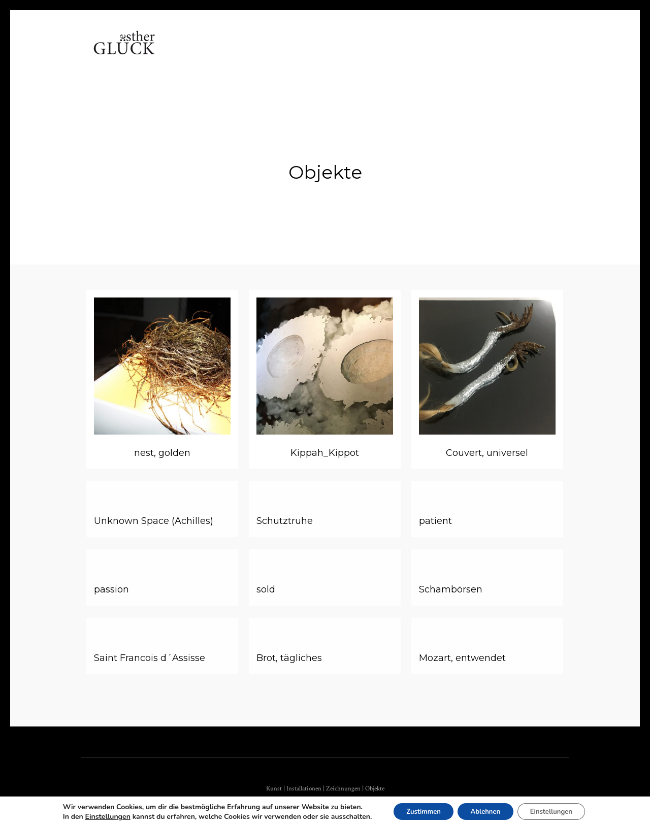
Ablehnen (485, 811)
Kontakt (415, 53)
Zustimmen (416, 811)
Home (188, 53)
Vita (226, 53)
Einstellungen (96, 816)
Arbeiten (271, 53)
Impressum (473, 53)
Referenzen (354, 53)
